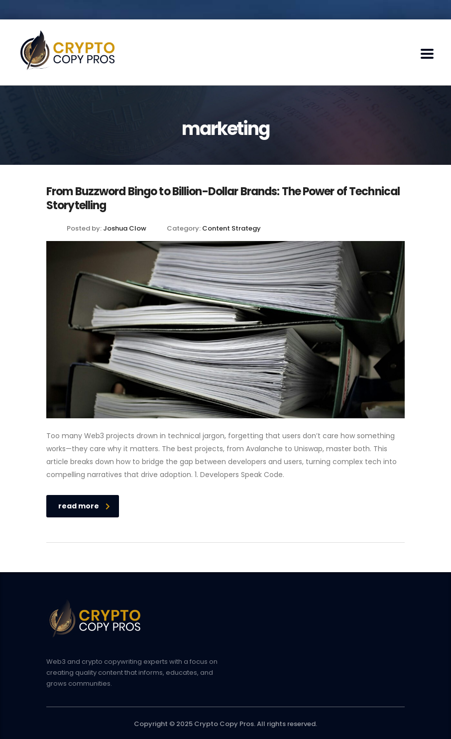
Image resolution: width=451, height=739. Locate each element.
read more (84, 506)
